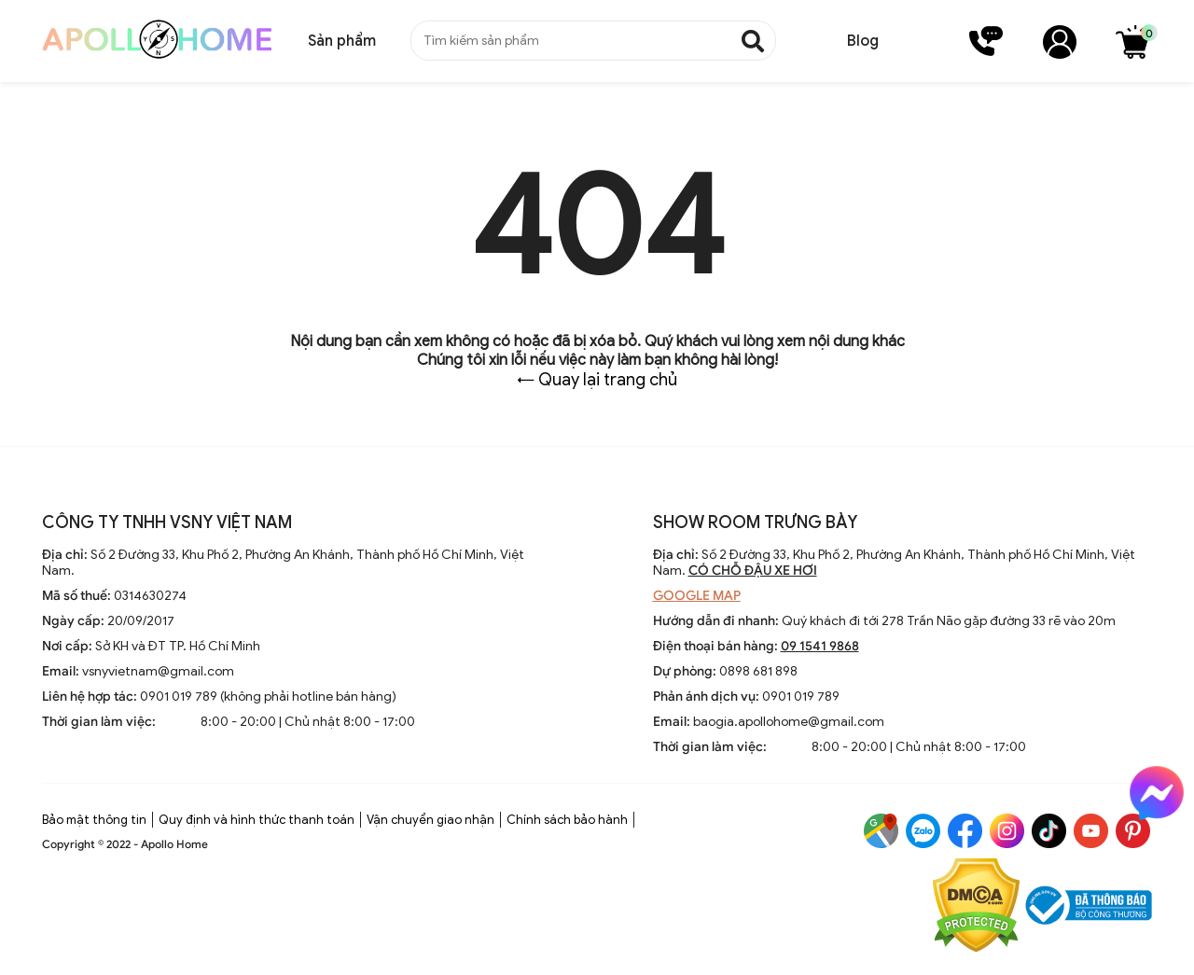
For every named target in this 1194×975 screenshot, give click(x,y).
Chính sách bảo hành (567, 820)
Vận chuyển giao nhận (430, 820)
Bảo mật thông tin (94, 820)
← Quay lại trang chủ (597, 379)
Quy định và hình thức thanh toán (256, 820)
